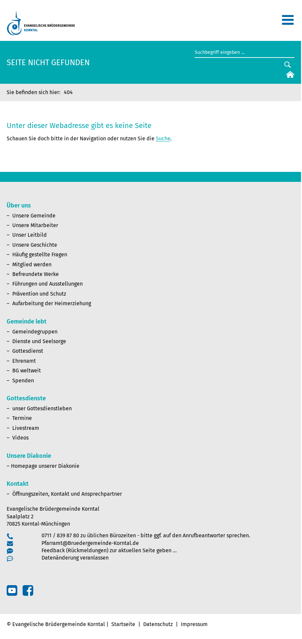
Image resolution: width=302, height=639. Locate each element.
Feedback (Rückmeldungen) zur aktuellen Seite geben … (109, 550)
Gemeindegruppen (34, 331)
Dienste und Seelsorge (39, 341)
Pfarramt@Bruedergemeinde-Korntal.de (90, 543)
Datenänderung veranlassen (75, 558)
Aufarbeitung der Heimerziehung (51, 303)
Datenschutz (158, 624)
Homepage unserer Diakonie (45, 466)
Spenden (23, 380)
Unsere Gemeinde (33, 215)
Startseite (123, 624)
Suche (163, 138)
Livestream (25, 428)
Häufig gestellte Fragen (39, 254)
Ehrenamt (24, 361)
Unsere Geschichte (34, 245)
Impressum (194, 624)
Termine (22, 418)
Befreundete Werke (35, 274)
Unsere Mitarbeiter (35, 225)
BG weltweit (26, 370)
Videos (20, 438)
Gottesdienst (27, 351)
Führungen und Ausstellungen (47, 284)
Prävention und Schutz (39, 294)
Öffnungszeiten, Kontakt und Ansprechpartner (67, 494)
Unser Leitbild (29, 235)
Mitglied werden (31, 264)
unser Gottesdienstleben (42, 408)
